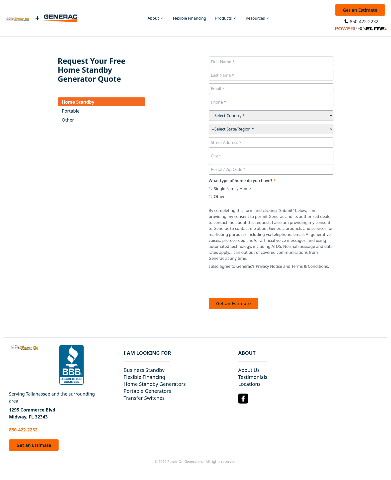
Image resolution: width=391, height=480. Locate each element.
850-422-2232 (364, 21)
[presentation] (247, 282)
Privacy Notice (269, 266)
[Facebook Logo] (243, 399)
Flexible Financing (189, 18)
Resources (258, 18)
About (156, 18)
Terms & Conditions (309, 266)
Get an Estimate (360, 10)
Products (226, 18)
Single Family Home (232, 188)
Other (219, 196)
